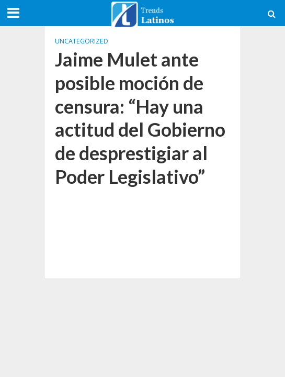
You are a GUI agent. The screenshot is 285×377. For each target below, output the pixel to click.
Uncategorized (81, 41)
